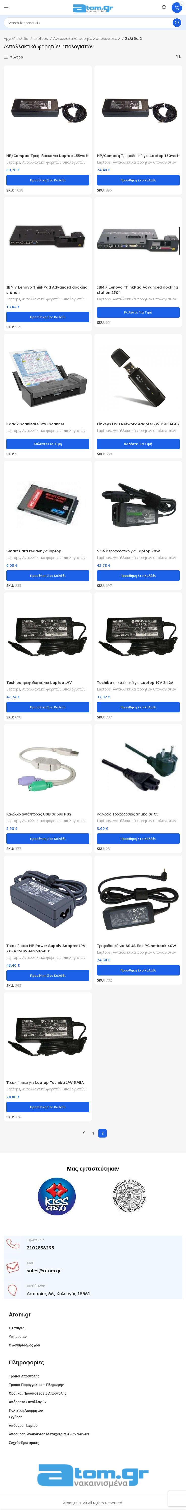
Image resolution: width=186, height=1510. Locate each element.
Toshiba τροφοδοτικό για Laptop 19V (39, 682)
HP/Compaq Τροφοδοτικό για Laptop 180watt (138, 155)
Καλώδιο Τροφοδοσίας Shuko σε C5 (128, 814)
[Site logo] (93, 7)
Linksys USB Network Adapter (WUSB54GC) (138, 424)
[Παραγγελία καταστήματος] (178, 56)
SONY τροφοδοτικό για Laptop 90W (128, 551)
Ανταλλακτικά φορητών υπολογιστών (87, 38)
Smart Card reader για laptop (33, 551)
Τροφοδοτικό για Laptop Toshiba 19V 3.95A (45, 1082)
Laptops (41, 38)
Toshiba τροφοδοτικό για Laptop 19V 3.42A (135, 682)
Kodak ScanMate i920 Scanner (35, 424)
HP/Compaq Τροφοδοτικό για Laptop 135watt (47, 155)
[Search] (93, 22)
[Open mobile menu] (6, 8)
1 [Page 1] (93, 1133)
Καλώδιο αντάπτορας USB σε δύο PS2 (38, 814)
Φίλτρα (16, 57)
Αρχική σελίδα (16, 38)
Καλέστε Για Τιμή (138, 312)
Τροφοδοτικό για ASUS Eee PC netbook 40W (136, 945)
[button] (47, 180)
